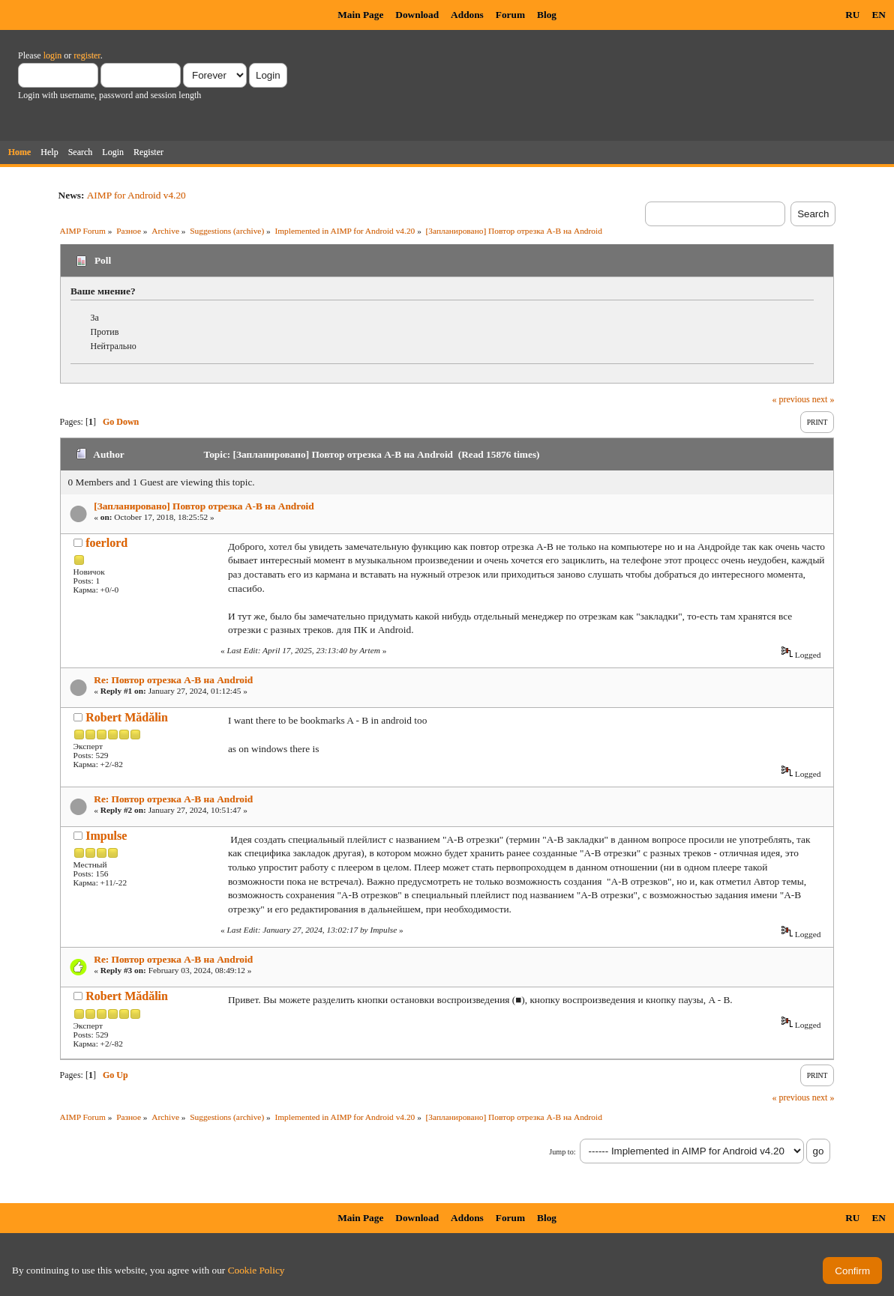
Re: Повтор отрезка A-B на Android (173, 679)
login (53, 55)
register (87, 55)
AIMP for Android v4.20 (136, 195)
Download (417, 14)
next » (823, 399)
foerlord (107, 542)
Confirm (852, 1271)
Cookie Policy (256, 1270)
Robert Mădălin (127, 717)
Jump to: (562, 1152)
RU (852, 14)
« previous (790, 399)
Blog (546, 14)
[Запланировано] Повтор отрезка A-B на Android (204, 506)
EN (879, 14)
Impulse (106, 835)
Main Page (360, 14)
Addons (467, 14)
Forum (510, 14)
